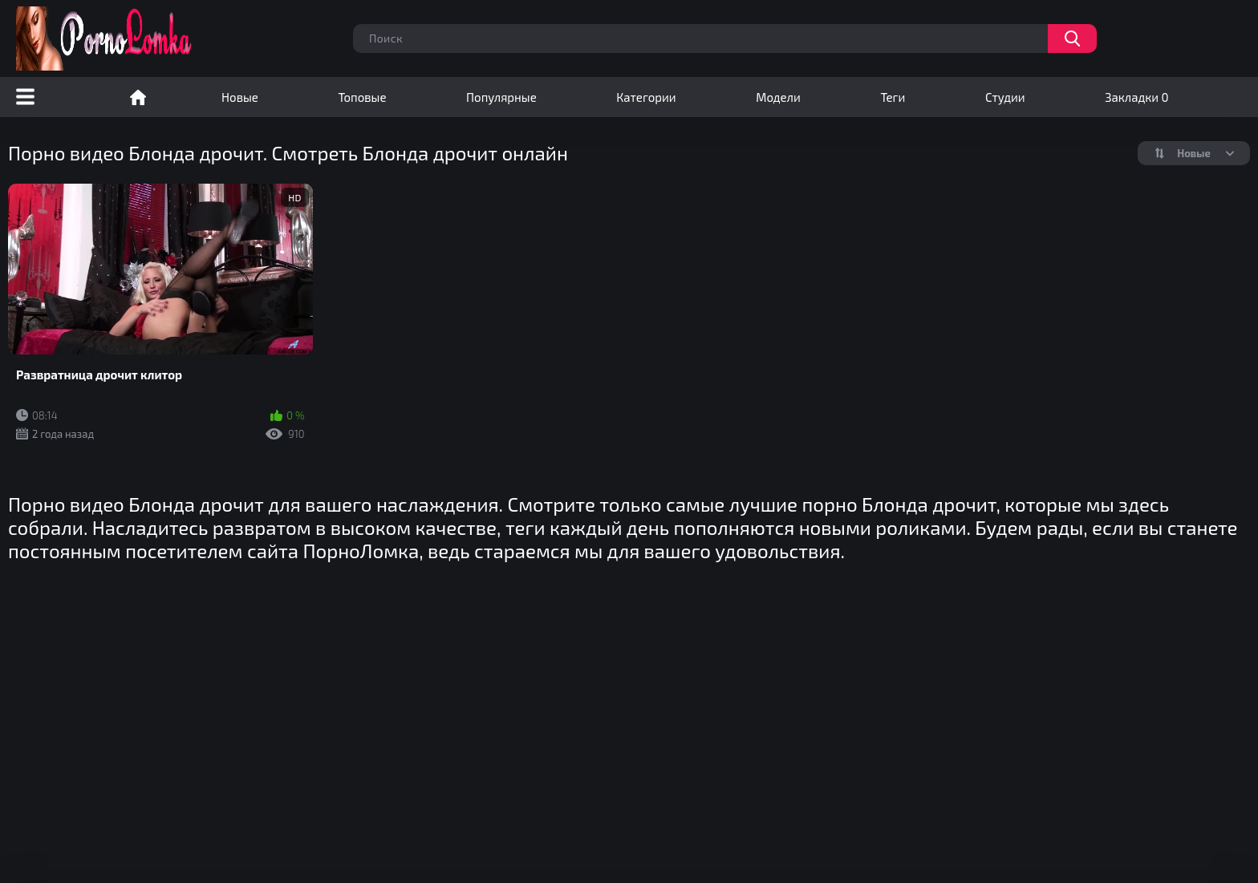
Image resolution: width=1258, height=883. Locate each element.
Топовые (362, 97)
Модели (778, 97)
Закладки (1136, 97)
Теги (892, 97)
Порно (138, 97)
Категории (646, 97)
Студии (1005, 97)
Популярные (501, 97)
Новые (239, 97)
